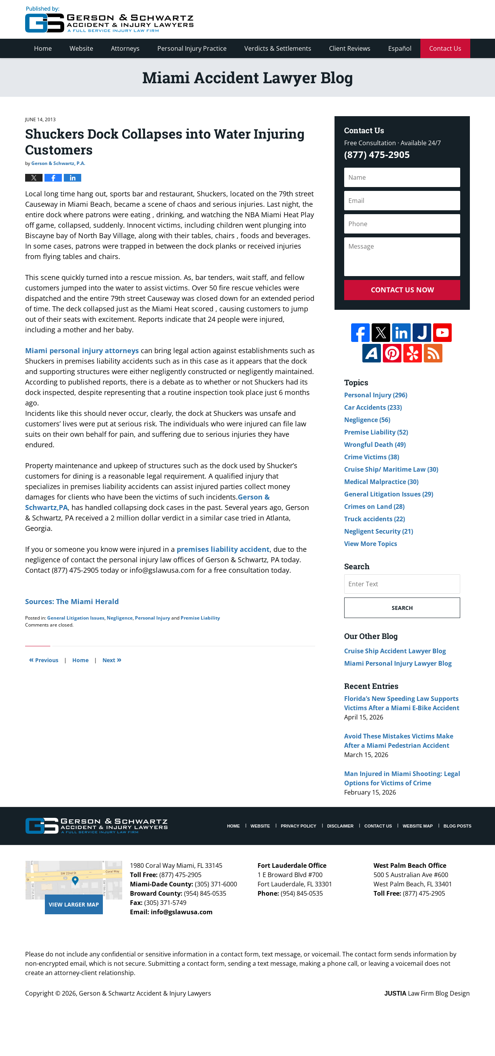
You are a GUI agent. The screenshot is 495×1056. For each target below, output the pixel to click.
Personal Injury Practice (192, 48)
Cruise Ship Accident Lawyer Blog (395, 651)
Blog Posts (457, 826)
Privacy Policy (298, 826)
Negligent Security (378, 531)
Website (81, 48)
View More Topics (370, 543)
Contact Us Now (402, 289)
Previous (43, 659)
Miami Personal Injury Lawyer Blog (398, 663)
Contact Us (445, 48)
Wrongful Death (375, 444)
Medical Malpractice (381, 481)
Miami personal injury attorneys (83, 350)
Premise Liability (200, 618)
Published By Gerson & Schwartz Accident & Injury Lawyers (405, 19)
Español (399, 48)
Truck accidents (374, 519)
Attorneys (125, 48)
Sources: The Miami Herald (72, 601)
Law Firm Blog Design (427, 993)
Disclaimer (340, 826)
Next (111, 659)
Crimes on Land (374, 506)
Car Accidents (373, 407)
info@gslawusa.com (182, 912)
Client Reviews (349, 48)
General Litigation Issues (75, 618)
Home (43, 48)
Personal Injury (152, 618)
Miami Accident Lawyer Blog (109, 19)
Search (402, 607)
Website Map (418, 826)
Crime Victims (371, 457)
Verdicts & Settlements (277, 48)
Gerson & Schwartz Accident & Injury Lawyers (145, 993)
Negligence (120, 618)
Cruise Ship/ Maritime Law (391, 469)
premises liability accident (223, 549)
